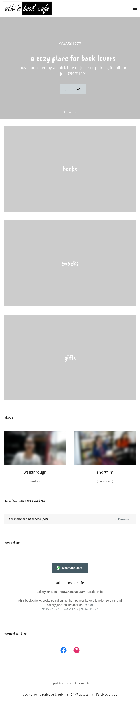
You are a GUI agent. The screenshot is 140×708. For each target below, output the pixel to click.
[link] (27, 8)
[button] (135, 8)
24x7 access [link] (79, 694)
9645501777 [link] (70, 44)
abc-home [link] (30, 694)
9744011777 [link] (89, 609)
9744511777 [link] (70, 609)
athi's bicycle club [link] (104, 694)
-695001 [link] (88, 605)
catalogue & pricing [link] (54, 694)
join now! (72, 89)
